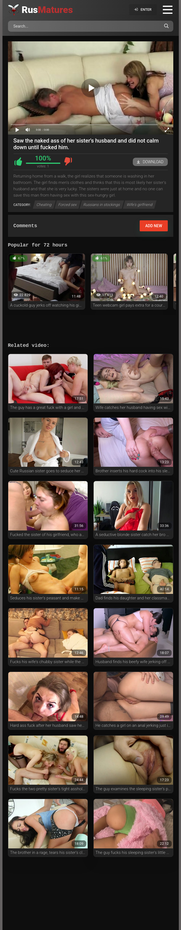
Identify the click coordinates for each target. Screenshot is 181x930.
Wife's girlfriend (139, 204)
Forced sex (67, 204)
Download (150, 162)
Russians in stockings (102, 204)
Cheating (44, 204)
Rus (47, 9)
